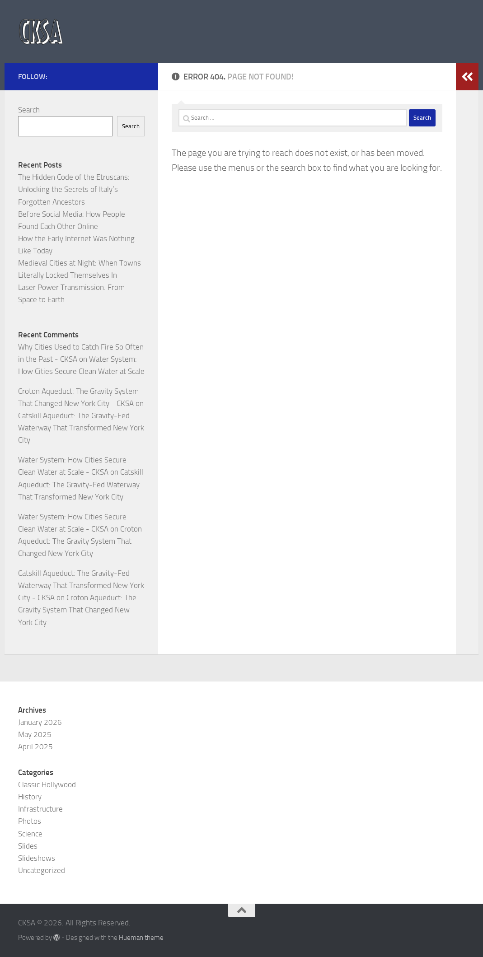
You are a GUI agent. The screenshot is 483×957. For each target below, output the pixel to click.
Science (30, 833)
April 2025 (35, 746)
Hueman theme (141, 938)
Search (29, 109)
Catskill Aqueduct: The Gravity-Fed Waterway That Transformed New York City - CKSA (81, 585)
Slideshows (36, 858)
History (30, 796)
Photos (29, 821)
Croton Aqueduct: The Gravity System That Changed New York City (80, 541)
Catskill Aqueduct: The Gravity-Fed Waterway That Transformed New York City (81, 427)
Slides (28, 845)
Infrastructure (40, 808)
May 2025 (35, 734)
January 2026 (40, 722)
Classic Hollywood (47, 784)
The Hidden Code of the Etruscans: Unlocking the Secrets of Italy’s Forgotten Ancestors (74, 189)
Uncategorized (41, 870)
